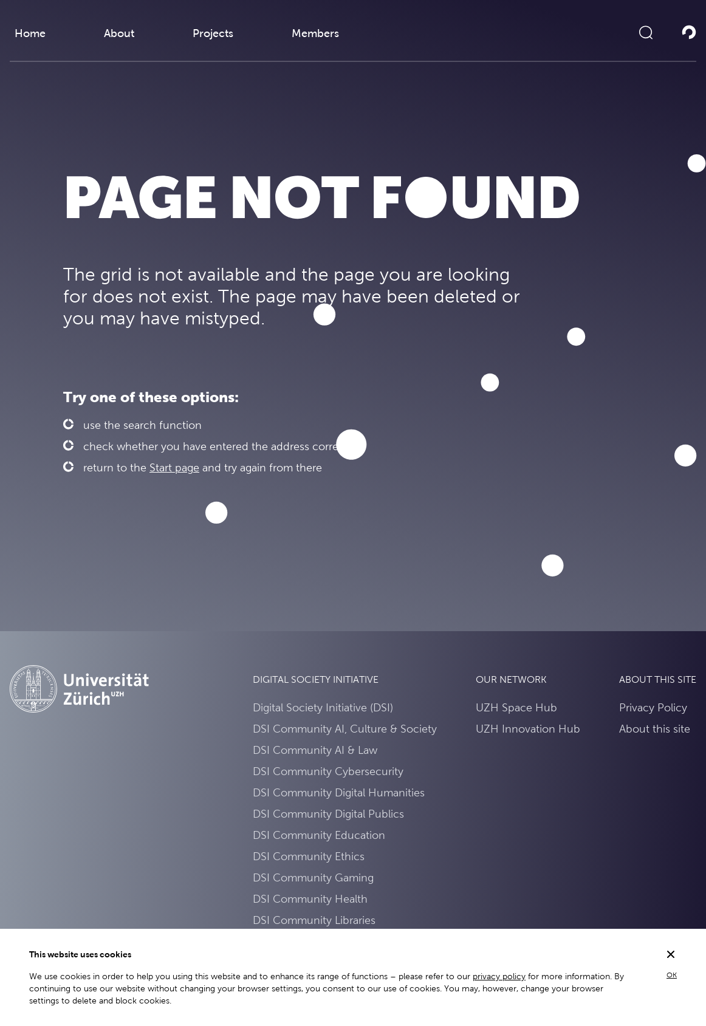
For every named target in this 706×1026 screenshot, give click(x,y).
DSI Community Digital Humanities (339, 792)
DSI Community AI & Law (315, 750)
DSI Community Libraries (314, 920)
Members (315, 33)
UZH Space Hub (516, 707)
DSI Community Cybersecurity (328, 771)
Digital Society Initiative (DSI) (323, 707)
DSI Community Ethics (309, 856)
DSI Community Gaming (313, 877)
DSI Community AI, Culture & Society (345, 728)
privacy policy (499, 976)
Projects (213, 33)
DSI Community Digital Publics (328, 813)
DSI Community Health (310, 898)
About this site (654, 728)
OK (672, 975)
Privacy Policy (653, 707)
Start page (174, 467)
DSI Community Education (319, 835)
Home (30, 33)
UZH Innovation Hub (528, 728)
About (119, 33)
